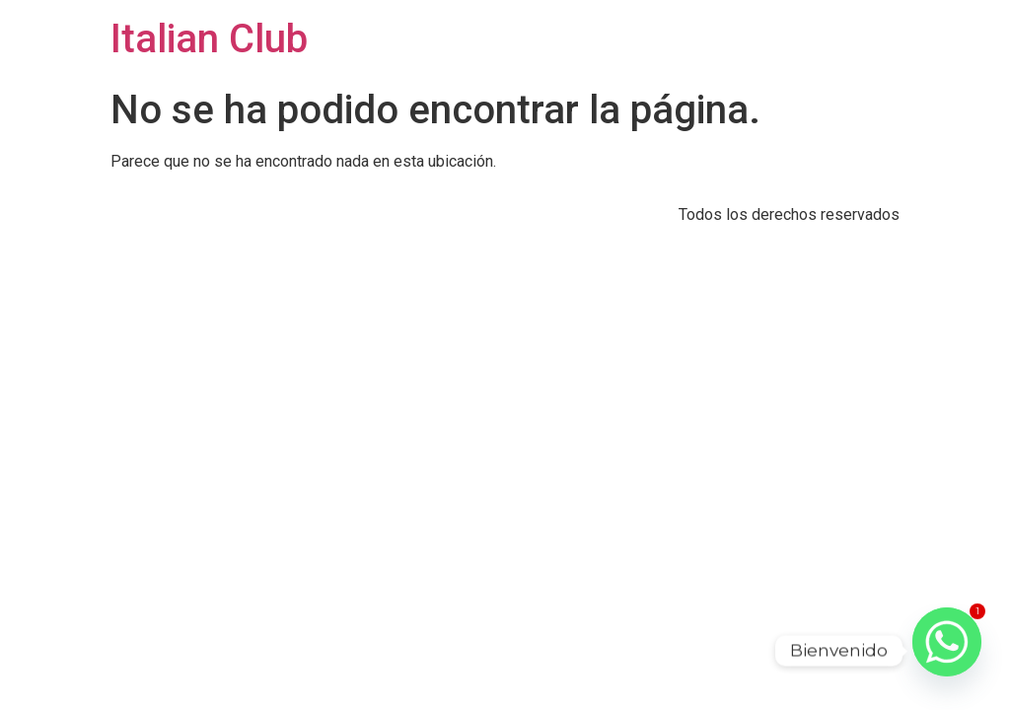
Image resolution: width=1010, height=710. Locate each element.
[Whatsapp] (946, 650)
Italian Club (209, 39)
